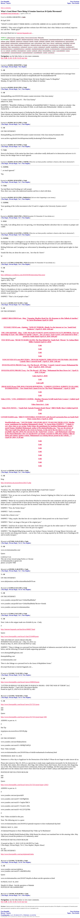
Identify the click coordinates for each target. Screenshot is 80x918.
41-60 (14, 58)
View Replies (22, 67)
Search (8, 3)
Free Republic (5, 1)
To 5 (19, 182)
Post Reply (5, 67)
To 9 (19, 264)
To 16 (20, 675)
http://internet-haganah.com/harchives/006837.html (18, 629)
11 (1, 303)
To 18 (20, 862)
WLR (25, 216)
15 (1, 588)
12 (1, 470)
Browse (3, 3)
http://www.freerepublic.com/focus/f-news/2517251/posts (20, 704)
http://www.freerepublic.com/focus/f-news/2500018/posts (20, 682)
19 (1, 860)
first (2, 58)
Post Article (75, 3)
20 (1, 894)
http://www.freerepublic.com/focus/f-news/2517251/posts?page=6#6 (24, 717)
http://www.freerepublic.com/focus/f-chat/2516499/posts (20, 636)
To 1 (19, 89)
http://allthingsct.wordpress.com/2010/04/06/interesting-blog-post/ (23, 275)
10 (1, 262)
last (26, 58)
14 (1, 569)
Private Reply (13, 67)
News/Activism (74, 1)
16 (1, 613)
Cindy (25, 65)
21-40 (10, 58)
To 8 (19, 235)
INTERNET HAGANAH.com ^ (10, 13)
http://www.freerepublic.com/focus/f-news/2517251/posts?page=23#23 (24, 785)
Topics (69, 3)
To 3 (19, 146)
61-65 (19, 58)
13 (1, 541)
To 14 (20, 589)
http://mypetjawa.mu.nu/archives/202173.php (16, 483)
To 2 (19, 124)
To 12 (20, 543)
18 (1, 696)
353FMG (26, 162)
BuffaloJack (27, 197)
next (23, 58)
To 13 (20, 697)
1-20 (5, 58)
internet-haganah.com (24, 33)
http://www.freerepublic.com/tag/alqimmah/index (17, 854)
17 (1, 673)
